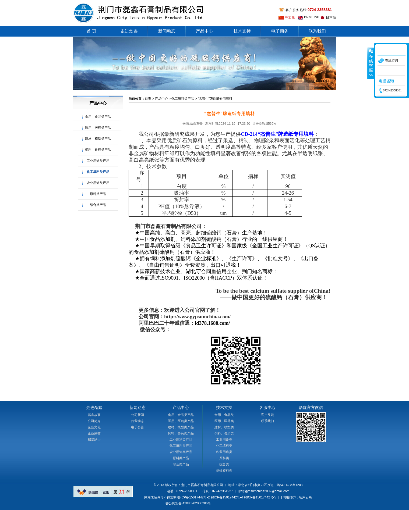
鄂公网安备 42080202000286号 (188, 503)
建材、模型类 (224, 427)
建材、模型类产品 (98, 139)
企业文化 (94, 427)
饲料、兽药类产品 (98, 150)
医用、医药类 (224, 421)
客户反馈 (267, 415)
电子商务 (279, 31)
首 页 (91, 31)
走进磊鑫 (129, 31)
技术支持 (242, 31)
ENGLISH (312, 17)
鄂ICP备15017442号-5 (260, 497)
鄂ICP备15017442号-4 (227, 497)
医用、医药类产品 (98, 128)
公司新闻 (137, 415)
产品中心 (204, 31)
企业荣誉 (94, 433)
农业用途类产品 (98, 183)
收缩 (370, 63)
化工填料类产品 (98, 172)
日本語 (331, 17)
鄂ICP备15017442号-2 (193, 497)
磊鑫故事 (94, 415)
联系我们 (317, 31)
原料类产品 (98, 194)
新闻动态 (166, 31)
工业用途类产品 (98, 161)
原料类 (224, 458)
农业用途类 (224, 452)
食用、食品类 (224, 415)
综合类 (224, 464)
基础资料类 (224, 470)
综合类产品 (98, 205)
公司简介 (94, 421)
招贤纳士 (94, 439)
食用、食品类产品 (98, 117)
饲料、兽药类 (224, 433)
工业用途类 (224, 439)
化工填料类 (224, 446)
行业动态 (137, 421)
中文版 (290, 17)
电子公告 (137, 427)
